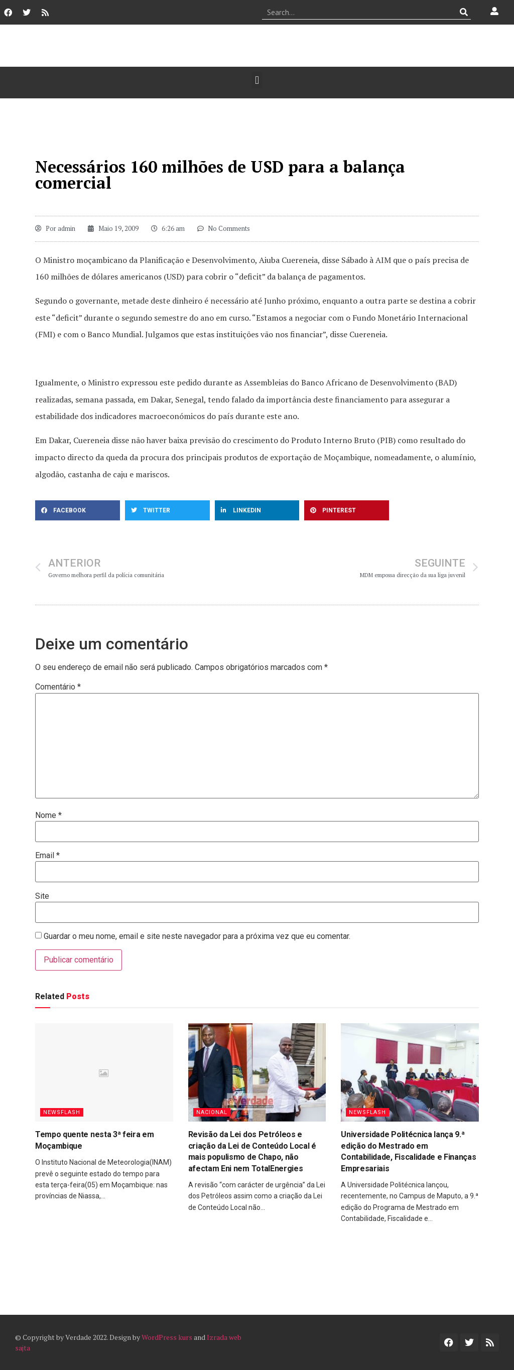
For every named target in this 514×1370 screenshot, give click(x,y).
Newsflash (61, 1112)
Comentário (58, 687)
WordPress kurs (167, 1337)
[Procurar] (463, 12)
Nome (48, 815)
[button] (257, 80)
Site (42, 896)
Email (47, 856)
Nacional (211, 1112)
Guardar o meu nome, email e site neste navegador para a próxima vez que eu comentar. (197, 936)
